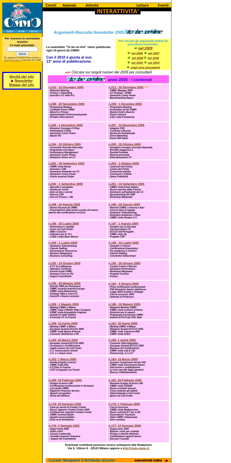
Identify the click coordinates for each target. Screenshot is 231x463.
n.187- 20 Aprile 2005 (123, 323)
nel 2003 (153, 62)
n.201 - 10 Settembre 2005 (126, 184)
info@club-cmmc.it (12, 60)
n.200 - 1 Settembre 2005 (66, 184)
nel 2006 (137, 58)
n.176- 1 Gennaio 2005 (64, 425)
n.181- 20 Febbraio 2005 (125, 380)
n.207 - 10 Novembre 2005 (126, 125)
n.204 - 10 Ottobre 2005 (65, 144)
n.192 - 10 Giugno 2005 (65, 263)
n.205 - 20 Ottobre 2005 (125, 144)
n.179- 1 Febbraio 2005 (124, 404)
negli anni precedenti (145, 67)
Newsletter (24, 81)
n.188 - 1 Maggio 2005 (64, 304)
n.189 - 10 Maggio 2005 (124, 304)
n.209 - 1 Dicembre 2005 (125, 104)
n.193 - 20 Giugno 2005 (124, 263)
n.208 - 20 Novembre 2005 (67, 104)
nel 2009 (145, 48)
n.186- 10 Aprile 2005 (63, 323)
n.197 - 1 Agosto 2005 (123, 223)
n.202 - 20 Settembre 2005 (67, 163)
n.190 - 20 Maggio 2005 (65, 283)
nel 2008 (137, 53)
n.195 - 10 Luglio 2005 (124, 242)
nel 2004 (137, 62)
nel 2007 (153, 53)
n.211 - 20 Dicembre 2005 (126, 87)
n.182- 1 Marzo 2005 (62, 359)
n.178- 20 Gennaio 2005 (65, 404)
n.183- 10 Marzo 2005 (123, 359)
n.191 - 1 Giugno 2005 (124, 283)
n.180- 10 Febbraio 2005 (65, 380)
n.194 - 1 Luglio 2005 (63, 242)
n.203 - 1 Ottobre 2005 (124, 163)
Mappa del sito (21, 85)
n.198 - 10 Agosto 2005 (64, 204)
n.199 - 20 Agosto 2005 (124, 204)
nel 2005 (153, 58)
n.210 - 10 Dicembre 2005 (66, 87)
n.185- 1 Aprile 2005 (122, 340)
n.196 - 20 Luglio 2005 (64, 223)
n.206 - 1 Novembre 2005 (66, 125)
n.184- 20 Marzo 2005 (63, 340)
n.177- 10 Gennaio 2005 (125, 425)
